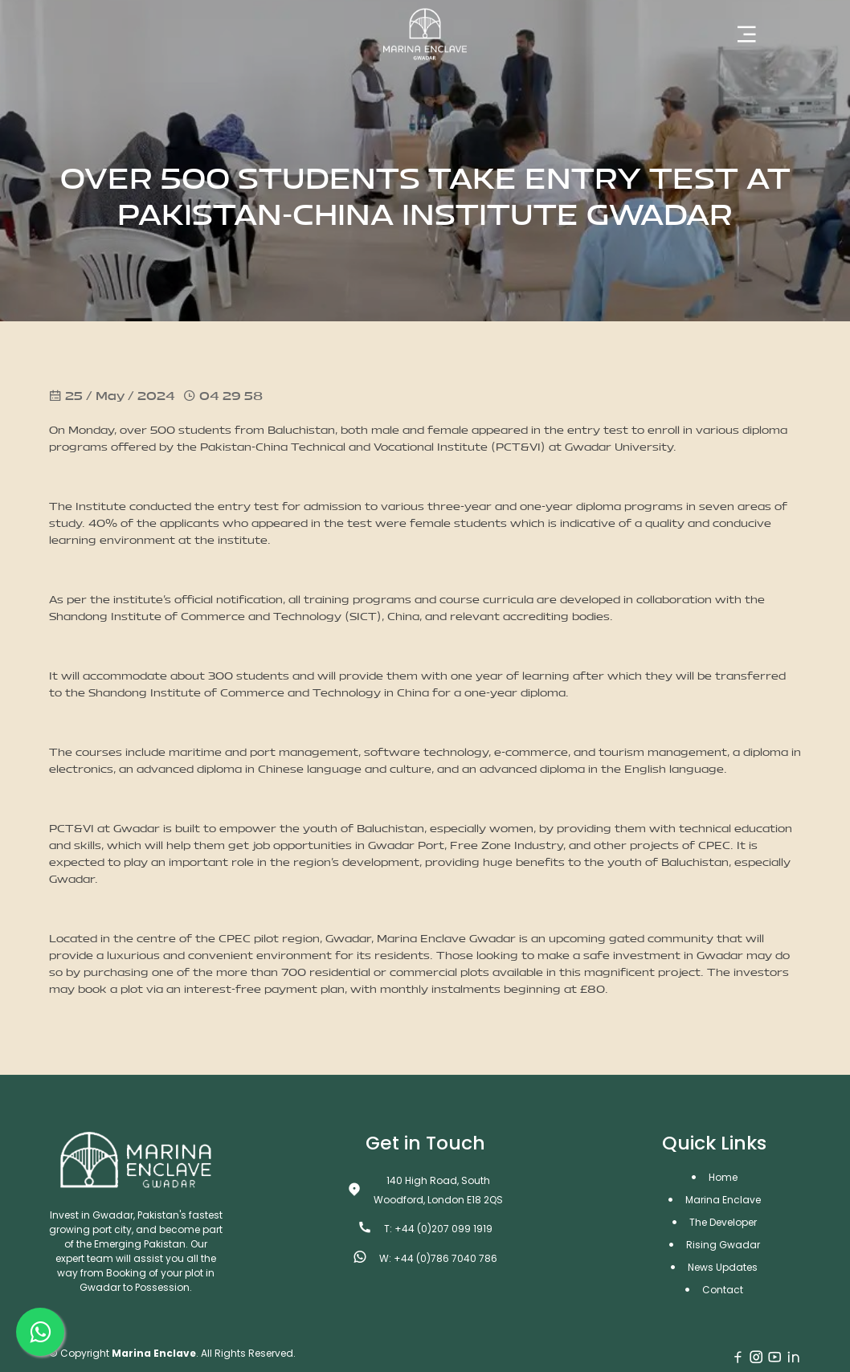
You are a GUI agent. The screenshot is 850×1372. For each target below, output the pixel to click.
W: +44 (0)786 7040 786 (438, 1258)
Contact (722, 1289)
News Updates (723, 1267)
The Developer (723, 1222)
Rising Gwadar (723, 1245)
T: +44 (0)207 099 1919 (438, 1228)
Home (723, 1177)
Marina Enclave (723, 1200)
